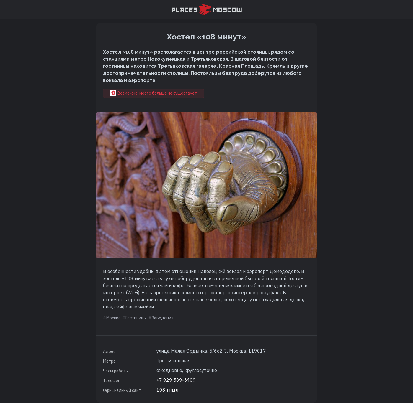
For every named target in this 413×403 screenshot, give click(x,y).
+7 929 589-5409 (176, 380)
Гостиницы (136, 318)
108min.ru (167, 390)
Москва (113, 318)
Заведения (162, 318)
